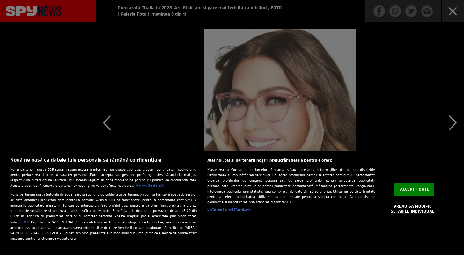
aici (26, 222)
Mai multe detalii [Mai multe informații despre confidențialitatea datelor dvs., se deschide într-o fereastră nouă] (150, 186)
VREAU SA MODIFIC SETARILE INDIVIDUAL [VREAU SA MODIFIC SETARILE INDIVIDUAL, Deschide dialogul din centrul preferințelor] (412, 209)
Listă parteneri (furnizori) (229, 210)
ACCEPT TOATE (415, 189)
